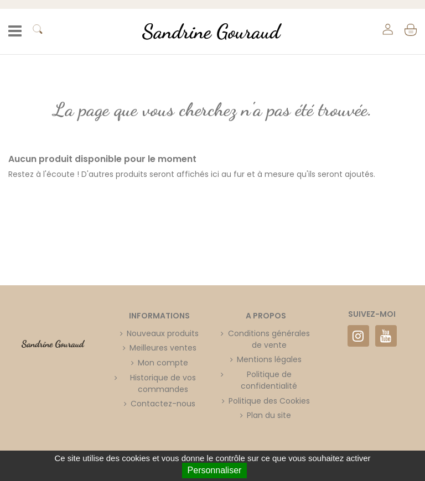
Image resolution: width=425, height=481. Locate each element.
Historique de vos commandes (163, 383)
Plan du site (269, 415)
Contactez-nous (163, 403)
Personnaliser (215, 470)
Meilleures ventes (162, 347)
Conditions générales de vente (269, 339)
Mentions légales (269, 359)
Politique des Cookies (269, 400)
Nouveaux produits (163, 333)
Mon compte (163, 362)
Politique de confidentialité (269, 380)
